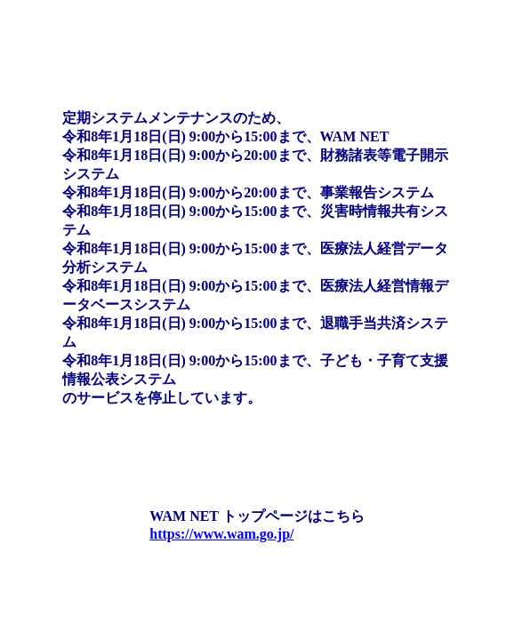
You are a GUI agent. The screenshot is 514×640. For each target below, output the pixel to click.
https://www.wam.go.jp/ (221, 533)
